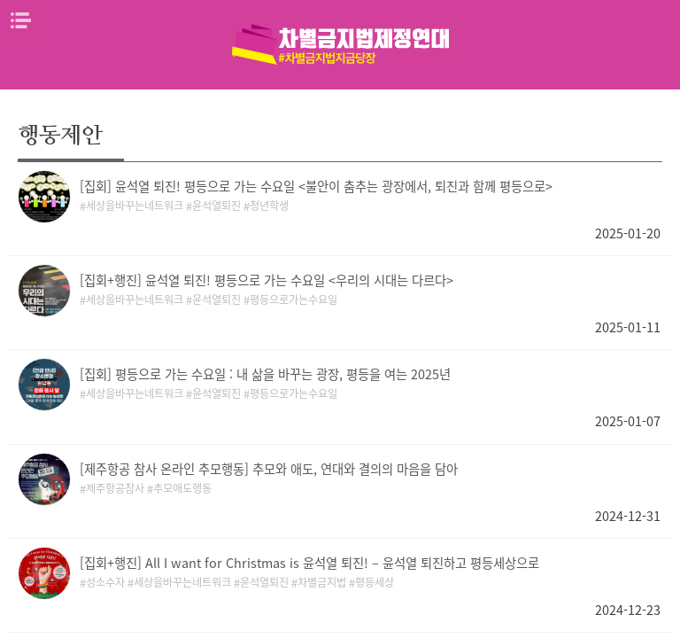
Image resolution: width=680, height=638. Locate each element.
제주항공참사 (115, 488)
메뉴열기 (20, 20)
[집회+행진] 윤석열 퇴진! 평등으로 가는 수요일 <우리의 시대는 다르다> (266, 280)
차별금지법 (322, 582)
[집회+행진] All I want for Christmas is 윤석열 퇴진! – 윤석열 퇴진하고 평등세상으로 (309, 562)
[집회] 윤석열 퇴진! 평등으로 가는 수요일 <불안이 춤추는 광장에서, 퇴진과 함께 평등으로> (316, 186)
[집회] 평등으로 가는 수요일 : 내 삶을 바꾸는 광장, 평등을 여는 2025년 (265, 374)
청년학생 (269, 206)
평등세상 (374, 582)
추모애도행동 (182, 488)
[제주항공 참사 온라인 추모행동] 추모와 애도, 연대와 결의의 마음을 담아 (269, 468)
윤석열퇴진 (216, 206)
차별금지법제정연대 (340, 44)
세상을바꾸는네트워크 (134, 206)
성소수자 (105, 582)
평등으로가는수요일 (293, 299)
